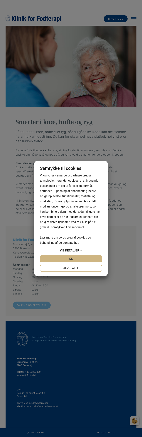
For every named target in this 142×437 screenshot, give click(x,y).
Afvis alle (71, 268)
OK (71, 259)
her (76, 242)
